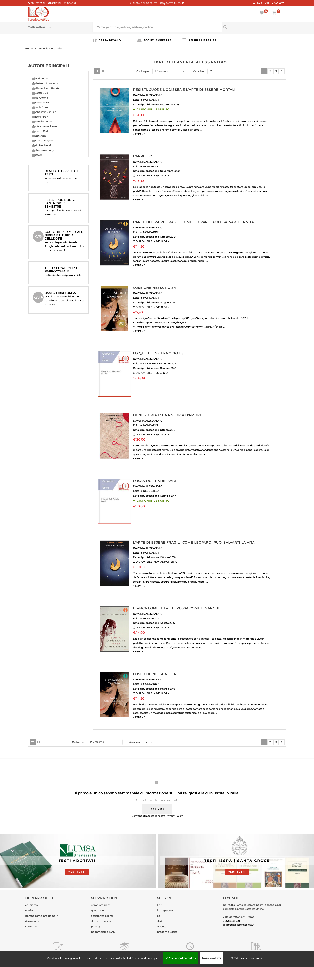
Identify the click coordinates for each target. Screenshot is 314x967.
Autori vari (38, 331)
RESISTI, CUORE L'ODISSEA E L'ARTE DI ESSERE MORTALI (184, 90)
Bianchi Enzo (40, 107)
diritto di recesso (101, 921)
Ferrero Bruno (40, 178)
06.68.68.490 (232, 920)
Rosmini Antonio (42, 297)
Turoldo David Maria (44, 317)
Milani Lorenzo (41, 245)
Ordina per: (143, 71)
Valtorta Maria (40, 321)
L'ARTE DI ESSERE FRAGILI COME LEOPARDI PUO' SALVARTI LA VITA (193, 222)
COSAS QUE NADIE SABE (155, 481)
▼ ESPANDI (139, 134)
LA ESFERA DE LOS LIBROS (159, 363)
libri (159, 905)
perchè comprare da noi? (41, 915)
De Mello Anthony (43, 150)
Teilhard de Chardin (43, 307)
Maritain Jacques (42, 231)
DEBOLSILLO (151, 490)
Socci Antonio (40, 302)
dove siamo (32, 921)
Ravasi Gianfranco (43, 288)
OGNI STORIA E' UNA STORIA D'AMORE (167, 415)
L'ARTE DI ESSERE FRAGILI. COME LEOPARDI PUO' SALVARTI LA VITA (193, 542)
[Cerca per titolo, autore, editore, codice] (254, 26)
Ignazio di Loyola (42, 221)
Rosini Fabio (39, 293)
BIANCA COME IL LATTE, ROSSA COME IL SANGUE (177, 608)
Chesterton (39, 135)
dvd (159, 921)
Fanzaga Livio (40, 169)
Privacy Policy (174, 815)
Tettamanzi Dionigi (43, 312)
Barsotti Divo (40, 92)
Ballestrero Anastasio (45, 83)
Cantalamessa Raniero (45, 126)
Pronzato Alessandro (44, 278)
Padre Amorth (41, 259)
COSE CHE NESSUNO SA (154, 288)
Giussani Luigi (40, 197)
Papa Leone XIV (41, 274)
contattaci (31, 926)
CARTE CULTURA (172, 3)
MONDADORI (151, 99)
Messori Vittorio (41, 240)
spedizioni (98, 910)
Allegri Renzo (40, 78)
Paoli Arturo (39, 264)
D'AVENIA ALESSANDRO (147, 95)
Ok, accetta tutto (180, 958)
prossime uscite (167, 931)
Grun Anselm (40, 202)
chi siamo (31, 905)
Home (29, 48)
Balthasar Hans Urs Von (46, 88)
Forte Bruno (39, 183)
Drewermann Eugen (44, 159)
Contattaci (38, 3)
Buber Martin (40, 116)
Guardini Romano (43, 207)
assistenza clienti (102, 915)
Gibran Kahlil (39, 188)
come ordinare (100, 905)
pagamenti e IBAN (103, 931)
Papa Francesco (42, 269)
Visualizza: (199, 71)
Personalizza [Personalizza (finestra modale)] (211, 958)
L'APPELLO (142, 156)
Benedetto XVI (41, 102)
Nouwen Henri (41, 255)
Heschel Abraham (43, 216)
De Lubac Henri (41, 145)
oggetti (162, 926)
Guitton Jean (40, 212)
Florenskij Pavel (41, 173)
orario (71, 3)
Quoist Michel (40, 283)
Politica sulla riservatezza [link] (246, 958)
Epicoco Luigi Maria (44, 164)
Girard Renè (39, 193)
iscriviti (157, 808)
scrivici (56, 3)
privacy (95, 926)
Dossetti (37, 154)
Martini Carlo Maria (43, 235)
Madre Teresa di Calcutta (46, 226)
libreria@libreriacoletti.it (240, 924)
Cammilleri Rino (42, 121)
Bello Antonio (40, 97)
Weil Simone (39, 326)
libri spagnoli (165, 910)
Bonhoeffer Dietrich (44, 111)
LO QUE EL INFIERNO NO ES (158, 353)
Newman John (41, 250)
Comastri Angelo (42, 140)
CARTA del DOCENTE (143, 3)
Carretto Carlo (40, 131)
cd (158, 915)
